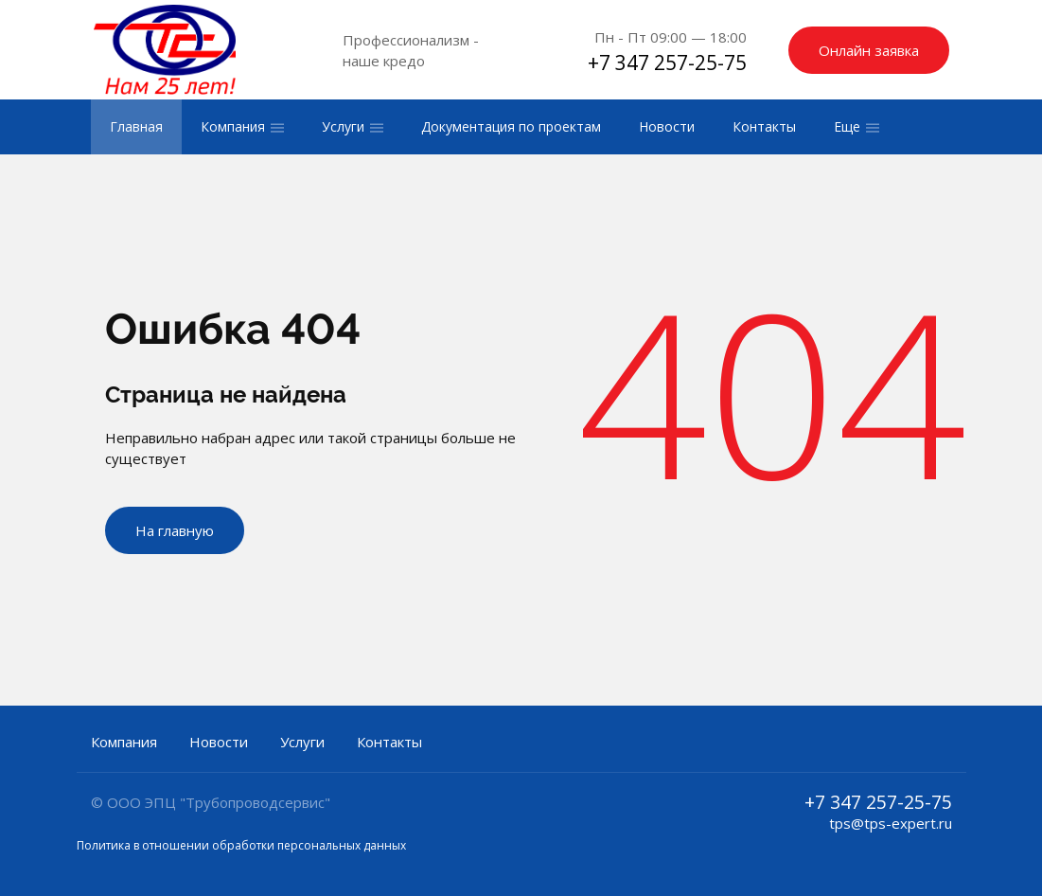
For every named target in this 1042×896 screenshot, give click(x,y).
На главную (174, 530)
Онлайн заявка (869, 50)
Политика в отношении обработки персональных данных (241, 845)
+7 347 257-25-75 (667, 62)
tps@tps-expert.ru (890, 823)
